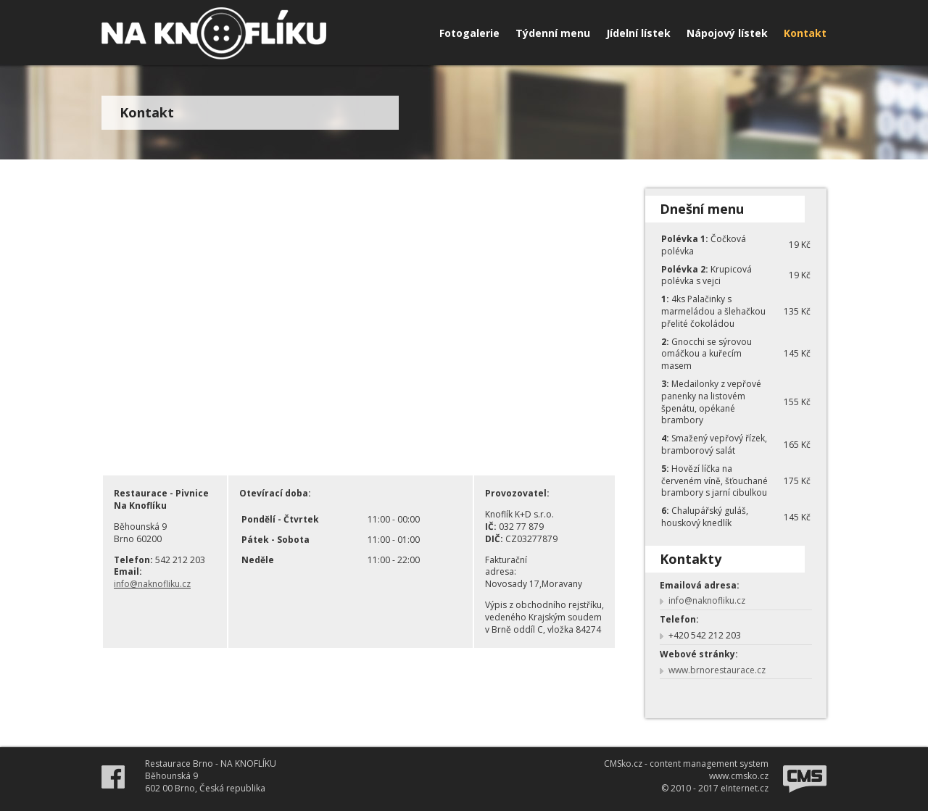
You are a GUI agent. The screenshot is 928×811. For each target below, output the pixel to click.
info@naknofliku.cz (152, 584)
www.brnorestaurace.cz (717, 670)
